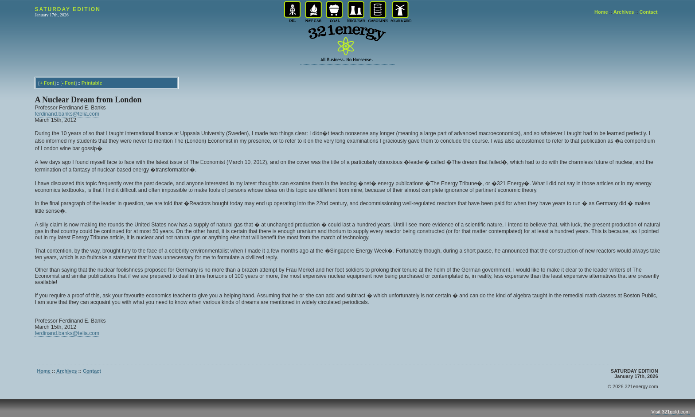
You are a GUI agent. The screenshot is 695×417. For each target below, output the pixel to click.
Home (601, 12)
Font (49, 83)
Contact (649, 12)
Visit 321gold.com (670, 411)
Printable (92, 83)
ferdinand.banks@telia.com (67, 114)
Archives (623, 12)
